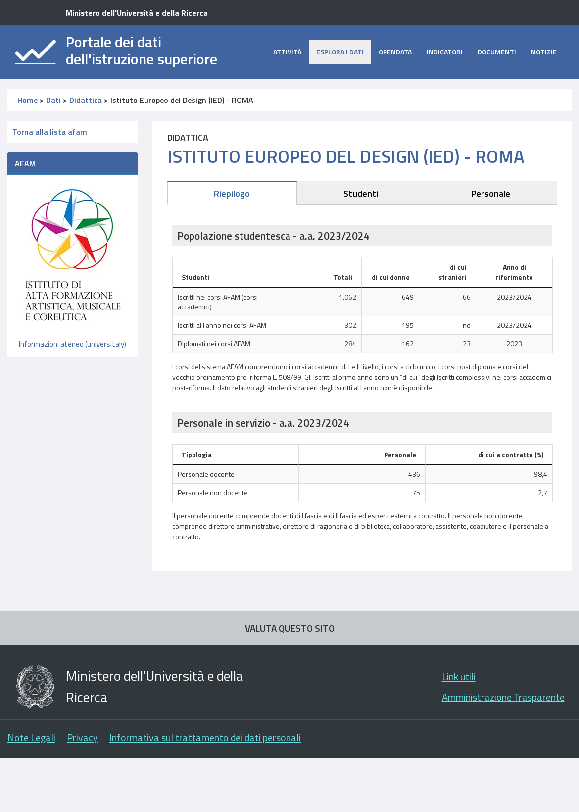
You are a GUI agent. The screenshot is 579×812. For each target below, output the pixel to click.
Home (27, 100)
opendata (395, 52)
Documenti (497, 52)
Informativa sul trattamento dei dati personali (205, 737)
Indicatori (445, 52)
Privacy (82, 737)
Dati (53, 100)
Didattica (85, 100)
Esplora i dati (340, 52)
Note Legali (31, 737)
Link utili (459, 676)
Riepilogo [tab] (232, 193)
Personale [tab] (490, 193)
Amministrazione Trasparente (503, 697)
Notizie (544, 52)
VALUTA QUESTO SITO (290, 628)
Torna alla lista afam (49, 132)
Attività (287, 52)
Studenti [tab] (360, 193)
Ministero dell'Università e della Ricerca (137, 13)
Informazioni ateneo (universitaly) (72, 344)
